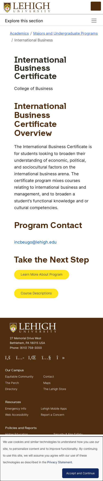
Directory (11, 389)
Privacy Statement (59, 462)
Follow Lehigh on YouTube (49, 359)
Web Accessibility (17, 415)
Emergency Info (15, 408)
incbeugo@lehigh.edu (35, 242)
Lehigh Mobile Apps (54, 408)
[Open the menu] (96, 6)
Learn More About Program (42, 274)
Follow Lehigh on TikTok (63, 359)
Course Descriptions (36, 293)
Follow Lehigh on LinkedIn (35, 359)
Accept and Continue (80, 473)
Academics (19, 33)
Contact (48, 376)
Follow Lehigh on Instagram (22, 359)
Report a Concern (52, 415)
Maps (46, 383)
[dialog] (51, 459)
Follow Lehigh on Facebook (10, 359)
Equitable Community (19, 376)
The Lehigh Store (54, 389)
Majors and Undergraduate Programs (65, 33)
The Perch (12, 383)
